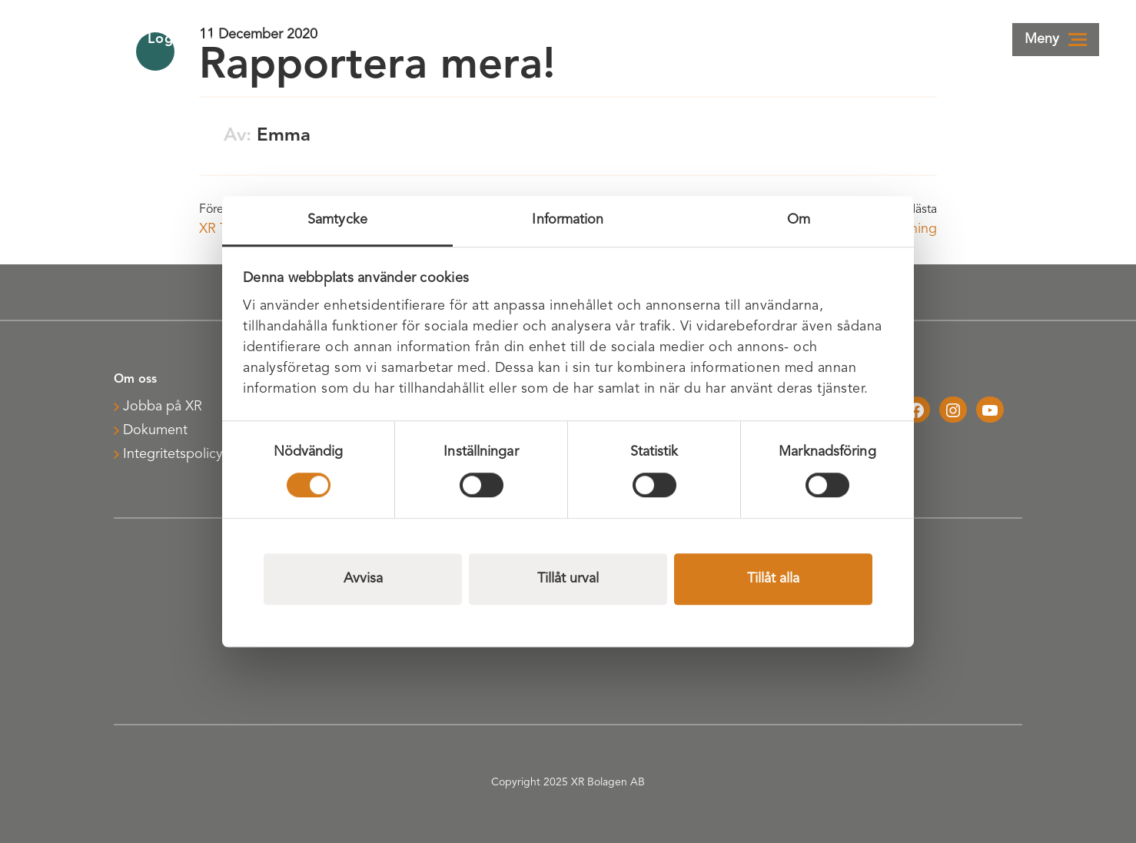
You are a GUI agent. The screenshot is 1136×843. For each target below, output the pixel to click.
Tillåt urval (568, 579)
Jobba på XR (162, 406)
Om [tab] (798, 220)
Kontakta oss (842, 39)
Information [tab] (567, 220)
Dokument (155, 430)
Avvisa (363, 579)
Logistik (184, 39)
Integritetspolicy (173, 454)
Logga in (725, 39)
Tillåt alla (773, 579)
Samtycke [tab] (337, 220)
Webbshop (966, 39)
